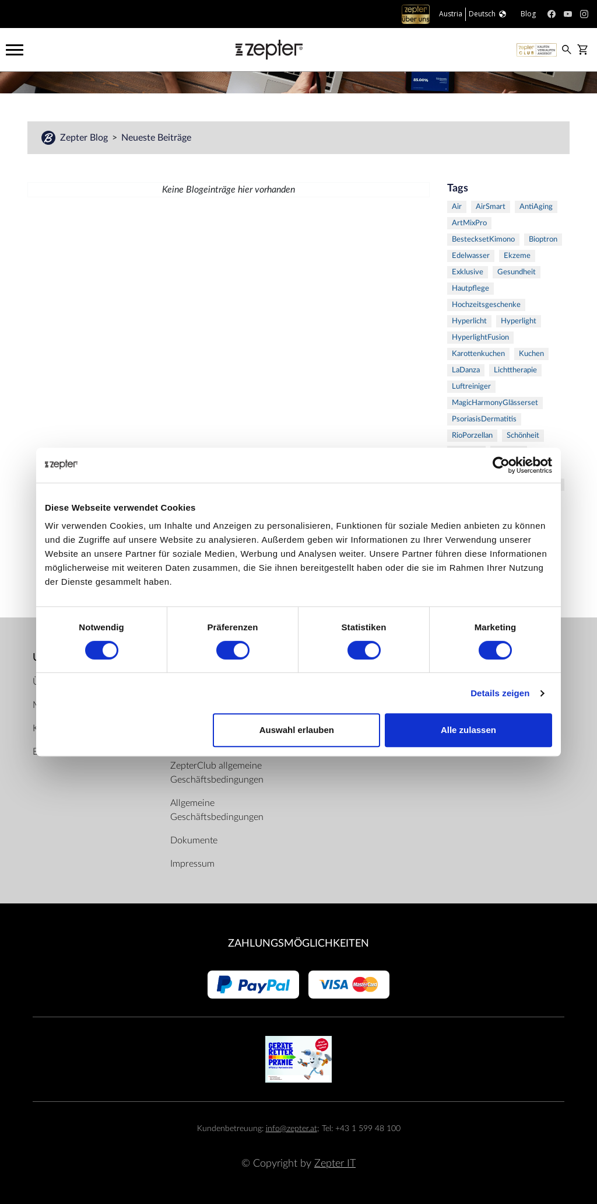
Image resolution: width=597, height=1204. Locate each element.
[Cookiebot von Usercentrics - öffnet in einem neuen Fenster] (501, 465)
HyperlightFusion (480, 337)
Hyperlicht (469, 321)
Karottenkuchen (478, 354)
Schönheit (523, 435)
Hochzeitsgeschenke (486, 305)
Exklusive (467, 272)
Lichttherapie (515, 370)
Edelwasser (471, 256)
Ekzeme (517, 256)
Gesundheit (516, 272)
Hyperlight (518, 321)
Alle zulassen (468, 730)
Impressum (192, 863)
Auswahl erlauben (296, 730)
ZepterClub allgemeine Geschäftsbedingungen (217, 772)
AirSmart (490, 207)
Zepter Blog (85, 137)
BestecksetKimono (483, 239)
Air (457, 207)
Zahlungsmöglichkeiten (298, 943)
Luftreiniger (471, 386)
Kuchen (531, 354)
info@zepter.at (291, 1128)
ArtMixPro (469, 223)
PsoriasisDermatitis (484, 419)
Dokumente (193, 840)
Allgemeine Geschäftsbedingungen (217, 810)
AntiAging (536, 207)
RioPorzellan (472, 435)
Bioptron (543, 239)
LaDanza (466, 370)
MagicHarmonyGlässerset (495, 403)
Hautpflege (470, 288)
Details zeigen (499, 693)
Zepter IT (335, 1163)
